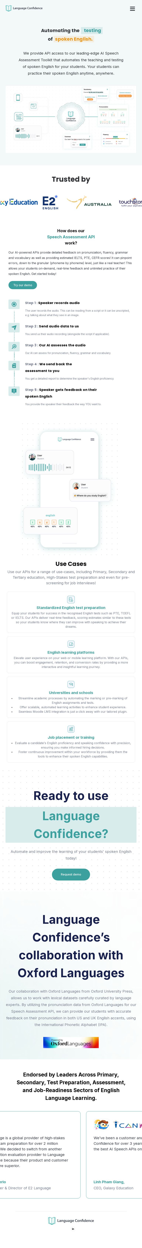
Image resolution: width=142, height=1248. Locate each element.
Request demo (71, 874)
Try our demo (22, 285)
